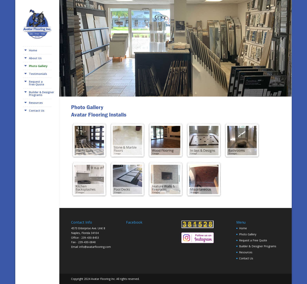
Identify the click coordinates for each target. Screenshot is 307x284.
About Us (35, 58)
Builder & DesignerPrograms (41, 93)
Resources (36, 103)
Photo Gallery (38, 66)
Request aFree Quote (36, 83)
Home (33, 50)
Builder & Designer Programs (257, 246)
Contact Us (36, 110)
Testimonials (38, 74)
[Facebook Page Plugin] (148, 240)
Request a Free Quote (253, 240)
